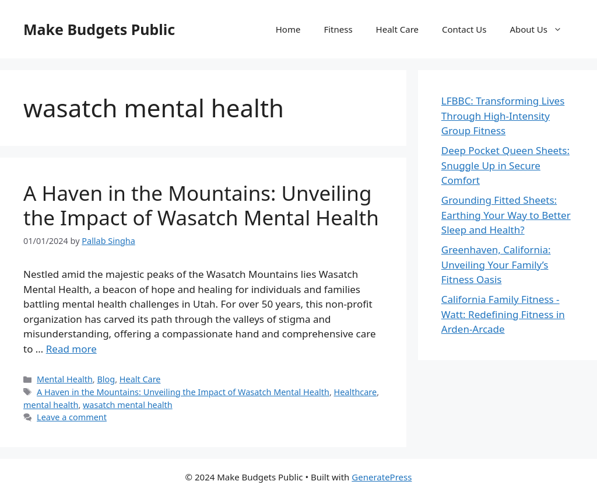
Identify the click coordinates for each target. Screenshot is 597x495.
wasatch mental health (128, 404)
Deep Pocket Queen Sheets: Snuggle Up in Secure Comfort (505, 165)
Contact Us (464, 29)
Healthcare (355, 392)
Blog (106, 379)
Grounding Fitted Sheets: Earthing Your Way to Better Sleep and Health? (506, 214)
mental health (50, 404)
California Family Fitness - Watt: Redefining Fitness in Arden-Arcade (503, 314)
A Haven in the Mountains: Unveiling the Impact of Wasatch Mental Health (201, 205)
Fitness (338, 29)
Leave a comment (72, 417)
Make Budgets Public (99, 29)
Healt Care (397, 29)
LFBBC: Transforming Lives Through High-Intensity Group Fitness (503, 115)
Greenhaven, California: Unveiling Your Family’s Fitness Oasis (496, 264)
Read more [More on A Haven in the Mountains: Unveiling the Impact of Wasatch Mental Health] (71, 348)
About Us (542, 29)
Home (288, 29)
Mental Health (65, 379)
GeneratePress (382, 477)
